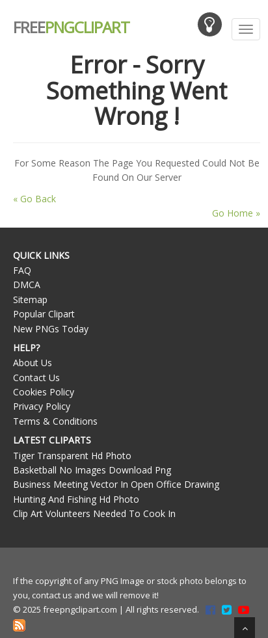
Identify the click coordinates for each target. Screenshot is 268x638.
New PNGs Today (50, 329)
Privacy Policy (41, 406)
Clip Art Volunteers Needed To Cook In (94, 513)
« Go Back (34, 199)
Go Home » (236, 213)
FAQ (22, 270)
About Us (32, 362)
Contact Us (36, 377)
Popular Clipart (44, 314)
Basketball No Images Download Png (92, 470)
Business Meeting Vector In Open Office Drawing (116, 484)
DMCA (26, 284)
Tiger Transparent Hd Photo (72, 455)
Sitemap (30, 299)
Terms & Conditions (55, 421)
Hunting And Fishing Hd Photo (76, 499)
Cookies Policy (43, 392)
